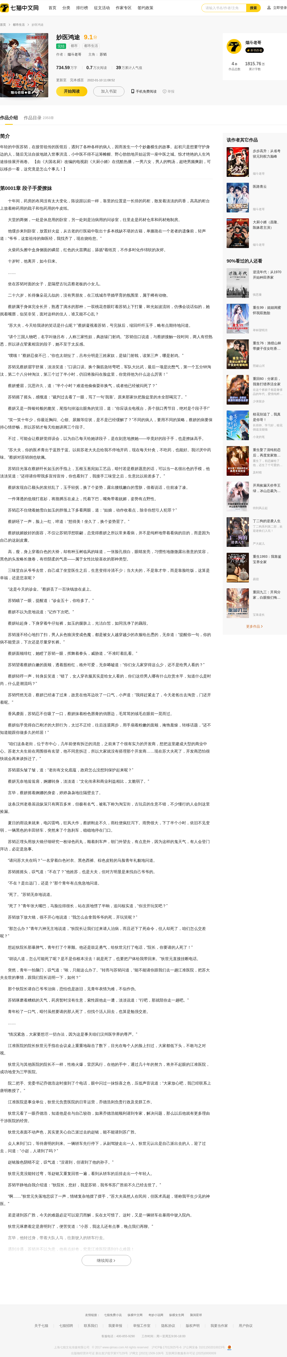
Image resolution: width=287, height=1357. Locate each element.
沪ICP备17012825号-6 (167, 1347)
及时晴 (257, 472)
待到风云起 (260, 508)
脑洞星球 (196, 1315)
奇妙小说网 (155, 1315)
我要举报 (115, 1326)
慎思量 (257, 294)
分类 (66, 8)
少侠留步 (259, 401)
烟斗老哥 (75, 54)
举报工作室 (141, 1326)
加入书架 (109, 91)
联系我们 (91, 1326)
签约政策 (145, 8)
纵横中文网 (135, 1315)
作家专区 (124, 8)
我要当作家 (219, 1326)
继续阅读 (106, 1260)
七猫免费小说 (113, 1315)
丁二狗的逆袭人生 (267, 521)
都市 (74, 46)
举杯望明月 (260, 330)
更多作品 (254, 626)
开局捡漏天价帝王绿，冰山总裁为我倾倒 (267, 490)
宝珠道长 (259, 615)
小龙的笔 (259, 437)
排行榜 (82, 8)
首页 (52, 8)
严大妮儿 (259, 543)
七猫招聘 (66, 1326)
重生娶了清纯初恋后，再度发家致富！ (267, 455)
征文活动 (102, 8)
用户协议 (246, 1326)
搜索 (253, 8)
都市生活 (19, 24)
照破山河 (259, 366)
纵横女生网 (176, 1315)
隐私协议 (168, 1326)
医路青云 (260, 186)
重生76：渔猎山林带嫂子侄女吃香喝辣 (267, 348)
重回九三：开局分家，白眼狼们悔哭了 (267, 597)
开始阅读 (72, 91)
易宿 (256, 579)
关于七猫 (41, 1326)
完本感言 (77, 80)
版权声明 (193, 1326)
